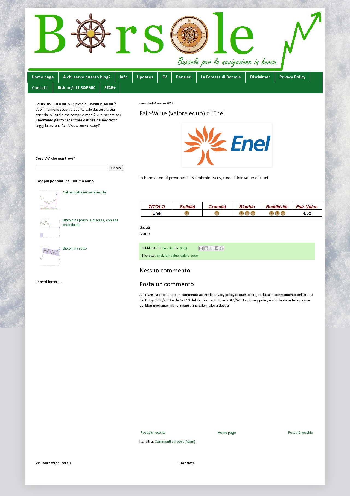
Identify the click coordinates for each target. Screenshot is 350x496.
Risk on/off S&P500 (76, 88)
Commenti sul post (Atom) (175, 442)
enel (159, 255)
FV (164, 77)
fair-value (172, 255)
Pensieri (184, 77)
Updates (145, 77)
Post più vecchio (300, 433)
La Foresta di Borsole (221, 77)
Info (124, 77)
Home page (43, 77)
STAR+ (110, 88)
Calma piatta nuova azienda (84, 192)
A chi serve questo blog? (86, 77)
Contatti (40, 88)
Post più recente (153, 433)
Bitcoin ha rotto (75, 248)
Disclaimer (260, 77)
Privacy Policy (292, 77)
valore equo (189, 255)
